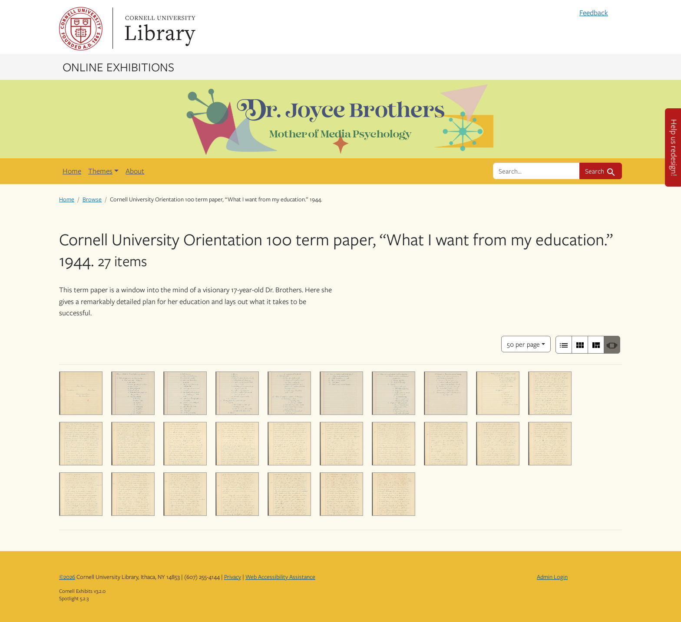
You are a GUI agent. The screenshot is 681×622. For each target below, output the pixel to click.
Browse (92, 199)
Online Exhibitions (118, 66)
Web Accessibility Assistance (280, 577)
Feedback (593, 12)
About (135, 171)
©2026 (67, 577)
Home (72, 171)
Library (159, 28)
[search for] (536, 171)
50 (523, 343)
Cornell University (80, 28)
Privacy (232, 577)
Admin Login (552, 577)
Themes (100, 171)
